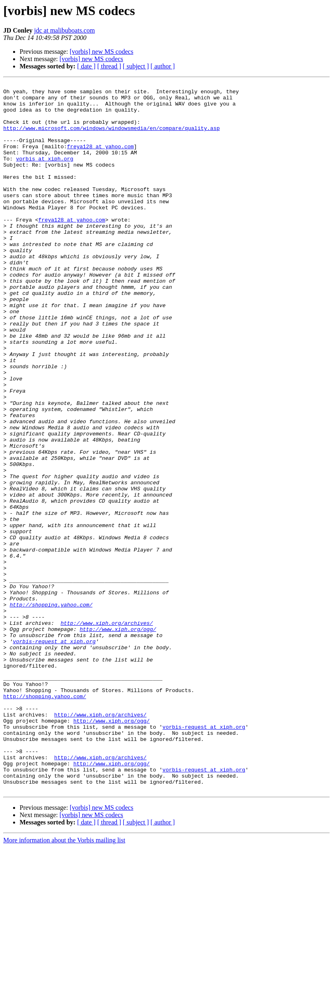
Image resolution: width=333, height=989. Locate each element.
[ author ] (163, 66)
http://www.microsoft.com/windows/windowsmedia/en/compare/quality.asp (111, 137)
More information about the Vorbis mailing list (64, 981)
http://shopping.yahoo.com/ (51, 709)
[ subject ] (136, 66)
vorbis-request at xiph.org (54, 753)
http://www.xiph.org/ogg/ (118, 739)
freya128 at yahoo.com (100, 159)
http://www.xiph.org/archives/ (106, 731)
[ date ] (86, 66)
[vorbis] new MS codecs (101, 51)
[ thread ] (109, 66)
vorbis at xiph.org (44, 174)
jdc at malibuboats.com (64, 30)
